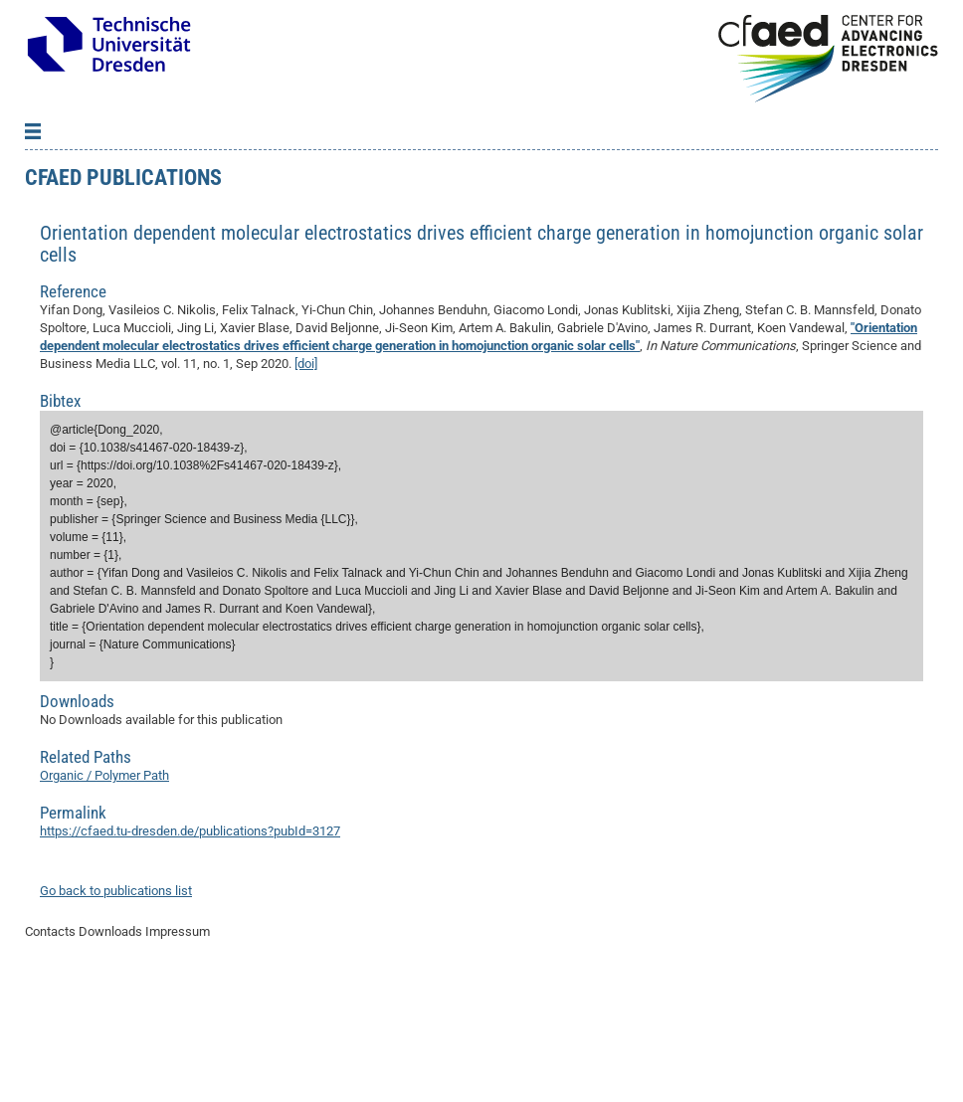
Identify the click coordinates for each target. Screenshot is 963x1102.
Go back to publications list (116, 1010)
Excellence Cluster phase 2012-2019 (133, 243)
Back (54, 153)
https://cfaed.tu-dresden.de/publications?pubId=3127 (190, 950)
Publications (65, 213)
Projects (54, 183)
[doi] (305, 482)
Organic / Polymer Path (104, 894)
